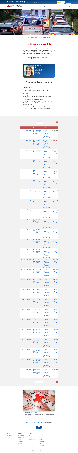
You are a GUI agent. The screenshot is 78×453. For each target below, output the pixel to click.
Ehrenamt (20, 439)
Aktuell (52, 6)
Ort (44, 127)
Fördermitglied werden (30, 412)
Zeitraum (36, 127)
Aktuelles (30, 437)
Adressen (41, 435)
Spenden (56, 6)
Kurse (49, 6)
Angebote (45, 6)
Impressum (41, 445)
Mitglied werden (21, 435)
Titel (22, 127)
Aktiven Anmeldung (21, 437)
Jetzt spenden (9, 435)
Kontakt (40, 437)
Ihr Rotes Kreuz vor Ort (63, 6)
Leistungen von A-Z (32, 439)
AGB (40, 443)
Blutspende (20, 443)
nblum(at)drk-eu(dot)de (38, 70)
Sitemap (40, 439)
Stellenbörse (20, 441)
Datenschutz (41, 441)
